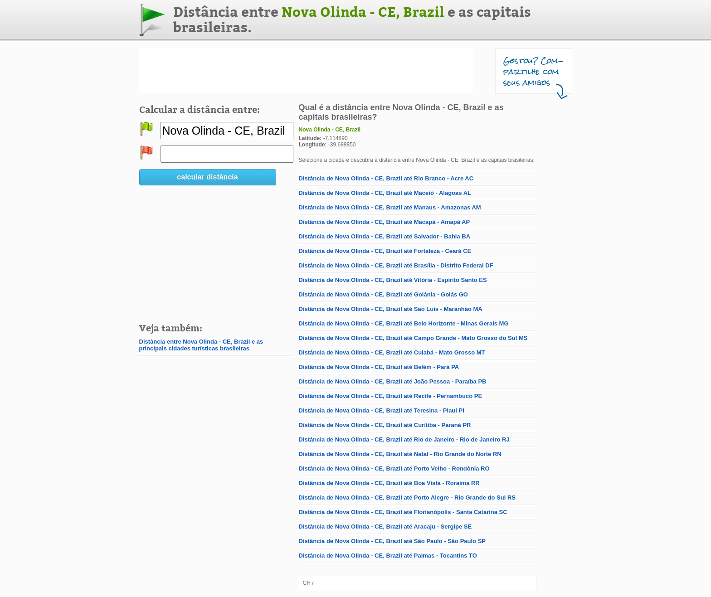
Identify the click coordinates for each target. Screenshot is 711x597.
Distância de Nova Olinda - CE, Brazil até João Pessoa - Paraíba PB (393, 381)
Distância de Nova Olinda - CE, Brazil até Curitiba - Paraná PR (385, 425)
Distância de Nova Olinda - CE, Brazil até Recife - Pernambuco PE (390, 396)
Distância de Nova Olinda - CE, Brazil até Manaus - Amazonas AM (390, 207)
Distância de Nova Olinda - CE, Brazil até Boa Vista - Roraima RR (389, 483)
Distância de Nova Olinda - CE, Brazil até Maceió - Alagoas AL (385, 192)
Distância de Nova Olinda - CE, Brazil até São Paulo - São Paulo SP (392, 541)
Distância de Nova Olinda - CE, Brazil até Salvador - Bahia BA (385, 236)
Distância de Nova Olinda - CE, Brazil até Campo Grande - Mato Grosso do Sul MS (413, 338)
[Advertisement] (306, 70)
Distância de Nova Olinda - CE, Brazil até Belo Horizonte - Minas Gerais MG (404, 323)
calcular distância (207, 177)
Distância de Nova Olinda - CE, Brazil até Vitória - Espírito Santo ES (393, 280)
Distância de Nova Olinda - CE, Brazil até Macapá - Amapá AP (384, 221)
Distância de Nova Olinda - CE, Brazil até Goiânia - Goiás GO (383, 294)
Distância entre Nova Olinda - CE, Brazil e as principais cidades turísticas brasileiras (201, 345)
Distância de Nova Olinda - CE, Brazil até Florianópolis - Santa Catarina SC (403, 512)
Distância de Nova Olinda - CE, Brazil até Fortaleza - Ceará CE (385, 251)
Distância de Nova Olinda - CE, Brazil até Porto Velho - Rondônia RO (394, 468)
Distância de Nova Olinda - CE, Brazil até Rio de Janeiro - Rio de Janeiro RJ (404, 439)
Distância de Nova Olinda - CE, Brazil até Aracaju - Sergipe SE (385, 526)
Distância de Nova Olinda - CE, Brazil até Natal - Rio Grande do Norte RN (400, 454)
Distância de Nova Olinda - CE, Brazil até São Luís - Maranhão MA (390, 309)
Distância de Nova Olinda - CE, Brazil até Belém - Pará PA (379, 367)
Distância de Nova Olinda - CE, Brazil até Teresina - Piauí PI (381, 410)
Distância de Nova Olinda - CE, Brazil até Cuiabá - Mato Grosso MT (392, 352)
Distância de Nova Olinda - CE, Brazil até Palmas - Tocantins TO (388, 555)
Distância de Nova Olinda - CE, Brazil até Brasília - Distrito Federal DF (396, 265)
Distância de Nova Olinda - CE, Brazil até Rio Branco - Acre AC (386, 178)
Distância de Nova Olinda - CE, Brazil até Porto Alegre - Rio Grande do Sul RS (407, 497)
